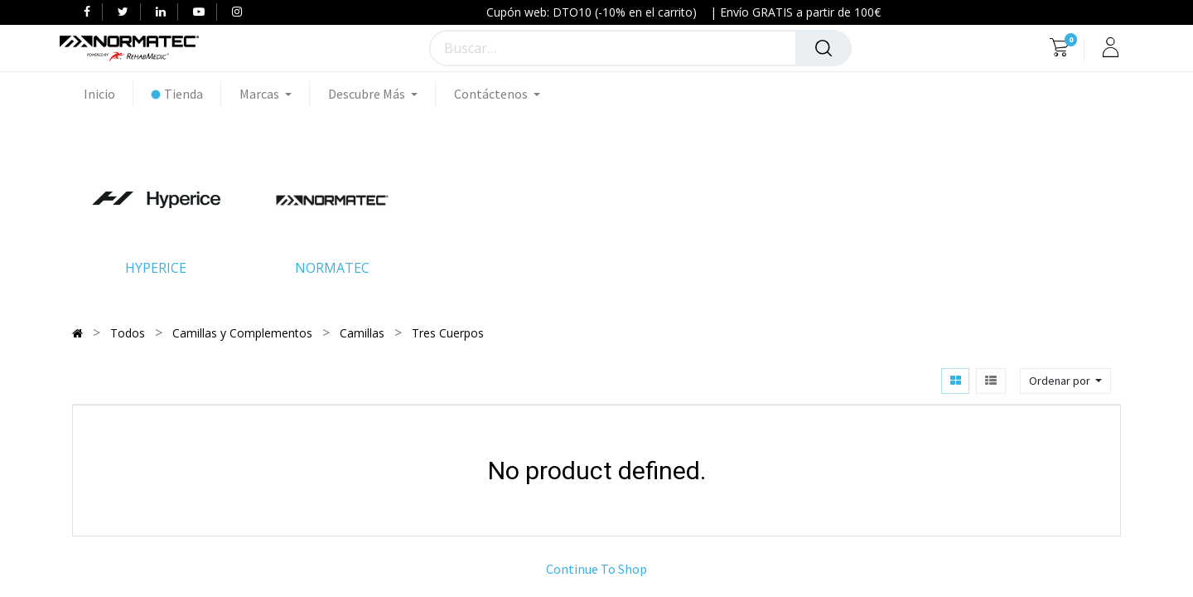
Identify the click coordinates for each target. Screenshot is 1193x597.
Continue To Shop (596, 569)
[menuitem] (108, 93)
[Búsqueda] (823, 48)
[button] (1065, 381)
